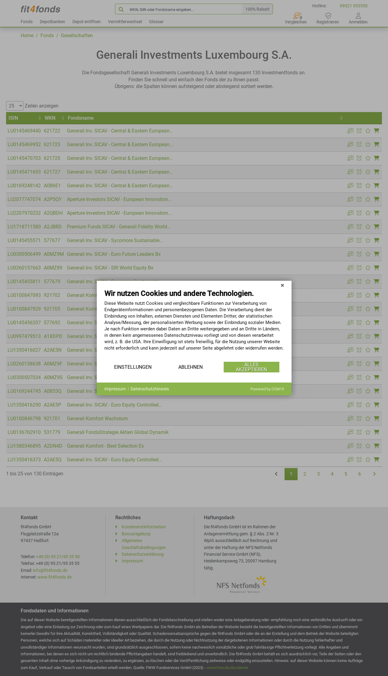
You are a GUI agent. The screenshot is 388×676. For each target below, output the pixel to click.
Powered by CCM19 (267, 389)
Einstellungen (133, 367)
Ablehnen (190, 367)
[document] (194, 324)
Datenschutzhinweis (150, 388)
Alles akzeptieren (251, 367)
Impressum (115, 388)
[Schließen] (282, 285)
